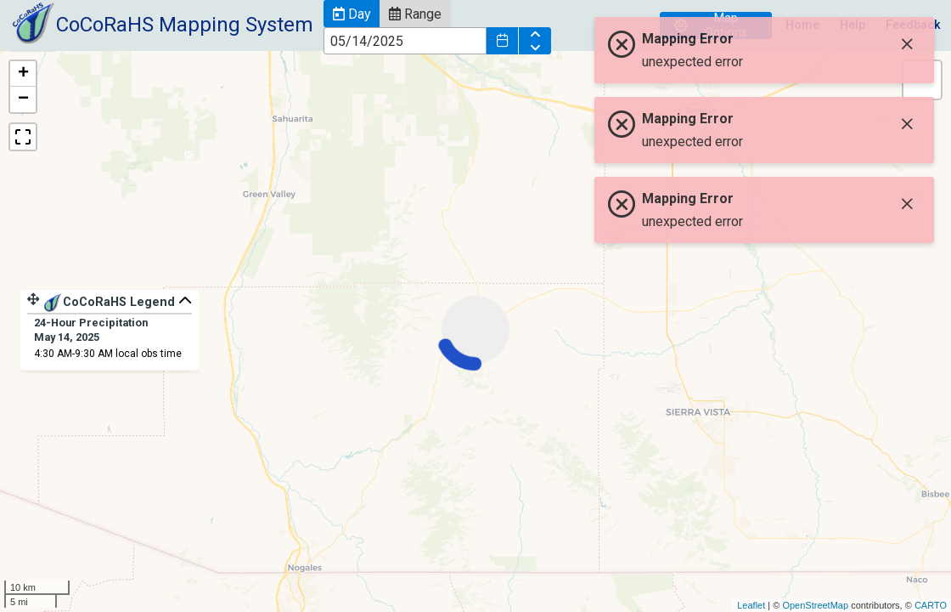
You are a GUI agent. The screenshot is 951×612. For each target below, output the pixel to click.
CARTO (930, 605)
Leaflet (751, 605)
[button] (352, 13)
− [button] (23, 99)
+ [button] (23, 74)
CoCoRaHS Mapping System (184, 25)
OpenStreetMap (815, 605)
